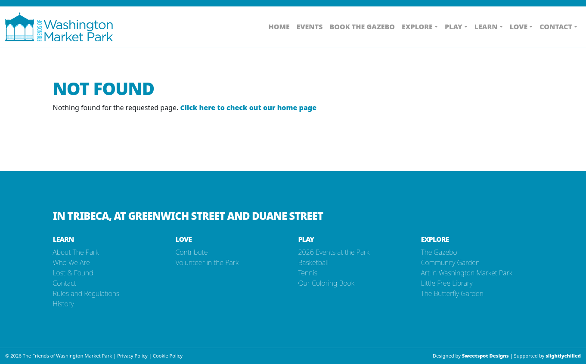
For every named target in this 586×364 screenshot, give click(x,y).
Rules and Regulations (86, 293)
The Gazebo (439, 252)
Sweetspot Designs (485, 355)
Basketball (313, 262)
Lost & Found (73, 273)
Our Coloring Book (326, 283)
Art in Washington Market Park (466, 273)
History (63, 303)
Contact (64, 283)
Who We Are (71, 262)
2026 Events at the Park (334, 252)
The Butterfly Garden (452, 293)
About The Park (76, 252)
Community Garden (450, 262)
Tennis (308, 273)
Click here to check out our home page (248, 107)
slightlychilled (563, 355)
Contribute (192, 252)
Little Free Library (447, 283)
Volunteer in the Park (207, 262)
